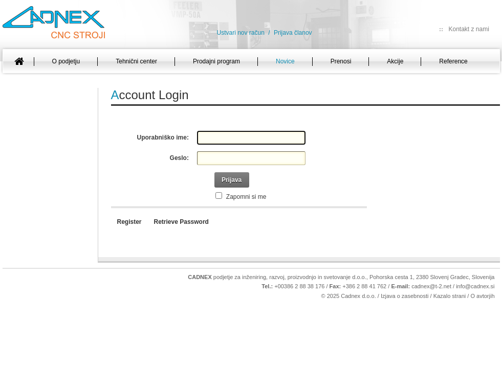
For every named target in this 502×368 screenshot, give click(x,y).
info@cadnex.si (475, 286)
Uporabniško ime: (163, 137)
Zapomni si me (246, 196)
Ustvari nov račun (241, 32)
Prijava (232, 179)
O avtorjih (482, 296)
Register (129, 221)
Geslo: (179, 158)
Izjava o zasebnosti (405, 296)
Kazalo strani (449, 296)
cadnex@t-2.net (431, 286)
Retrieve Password (181, 221)
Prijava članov (293, 32)
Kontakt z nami (469, 29)
